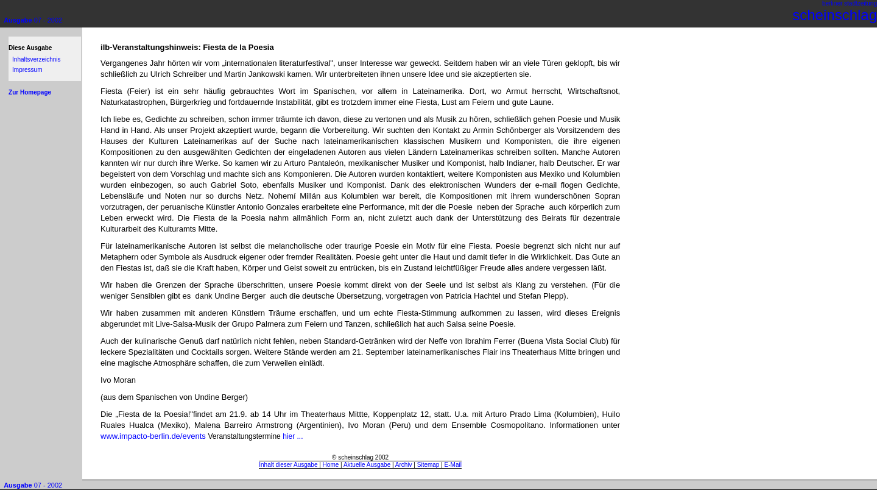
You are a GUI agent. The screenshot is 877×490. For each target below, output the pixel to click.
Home (331, 464)
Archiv (403, 464)
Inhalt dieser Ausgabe (288, 464)
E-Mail (453, 464)
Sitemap (428, 464)
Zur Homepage (30, 92)
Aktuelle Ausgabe (366, 464)
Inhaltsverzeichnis (36, 59)
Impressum (27, 69)
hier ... (293, 436)
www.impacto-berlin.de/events (154, 436)
